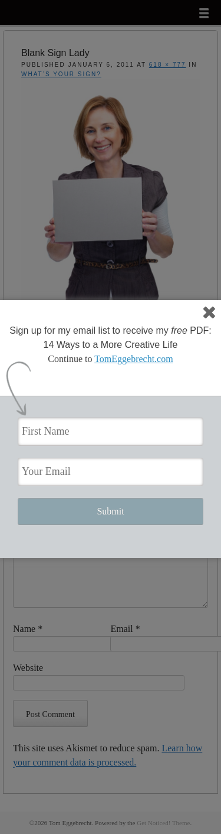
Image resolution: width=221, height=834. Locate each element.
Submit (110, 511)
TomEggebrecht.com (133, 359)
